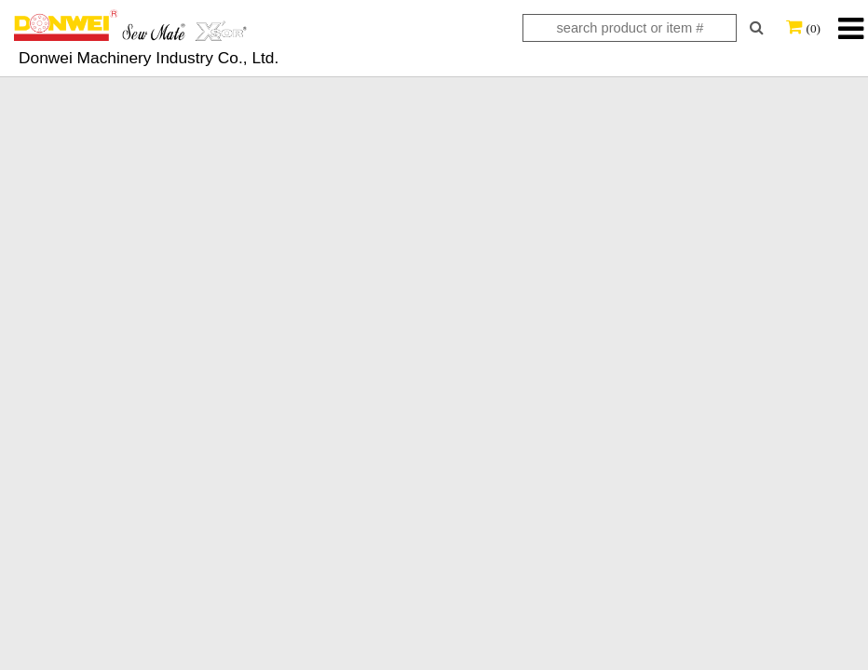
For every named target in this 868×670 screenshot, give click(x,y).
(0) (813, 28)
